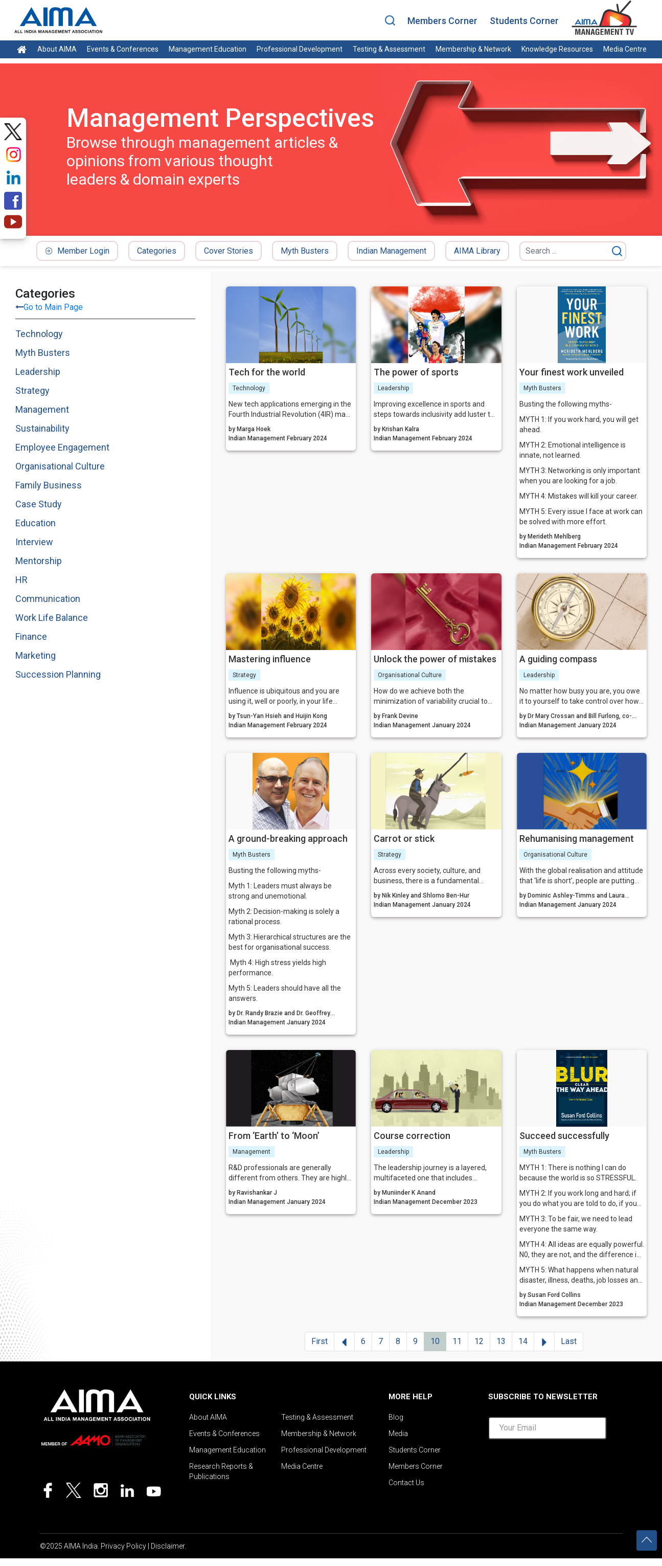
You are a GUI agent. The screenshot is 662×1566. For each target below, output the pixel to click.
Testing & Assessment (389, 49)
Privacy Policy (123, 1546)
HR (21, 579)
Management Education (207, 49)
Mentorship (38, 560)
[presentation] (566, 1467)
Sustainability (42, 428)
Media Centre (625, 49)
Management (42, 409)
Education (35, 523)
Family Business (48, 485)
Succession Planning (58, 674)
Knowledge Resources (557, 49)
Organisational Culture (60, 466)
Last (569, 1341)
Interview (34, 541)
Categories (156, 251)
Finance (31, 636)
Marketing (35, 655)
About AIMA (57, 49)
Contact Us (406, 1483)
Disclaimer (168, 1546)
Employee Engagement (62, 447)
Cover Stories (228, 251)
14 (523, 1341)
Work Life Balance (51, 617)
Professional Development (300, 49)
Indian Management (391, 251)
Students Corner (524, 20)
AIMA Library (477, 251)
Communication (47, 598)
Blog (396, 1417)
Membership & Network (473, 49)
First (319, 1341)
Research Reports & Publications (221, 1471)
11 (457, 1341)
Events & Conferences (122, 49)
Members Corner (442, 20)
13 (501, 1341)
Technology (39, 333)
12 (479, 1341)
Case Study (38, 504)
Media (398, 1433)
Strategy (32, 390)
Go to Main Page (53, 307)
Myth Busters (305, 251)
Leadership (37, 371)
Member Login (77, 251)
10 (435, 1341)
